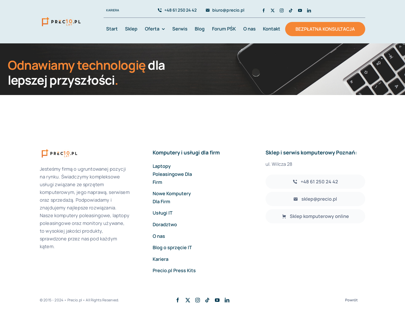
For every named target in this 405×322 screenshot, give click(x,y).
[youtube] (300, 10)
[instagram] (282, 10)
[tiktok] (291, 10)
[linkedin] (309, 10)
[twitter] (273, 10)
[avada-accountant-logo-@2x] (61, 17)
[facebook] (264, 10)
